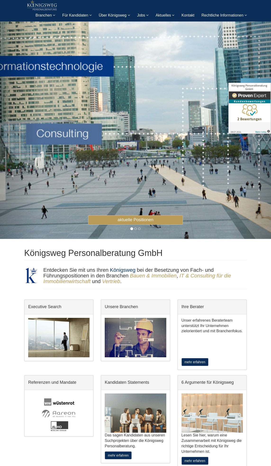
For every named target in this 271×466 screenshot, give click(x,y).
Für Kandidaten (77, 15)
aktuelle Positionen (135, 219)
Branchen (45, 15)
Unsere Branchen (121, 306)
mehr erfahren (195, 362)
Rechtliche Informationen (224, 15)
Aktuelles (165, 15)
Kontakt (187, 15)
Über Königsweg (114, 15)
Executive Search (44, 306)
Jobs (143, 15)
